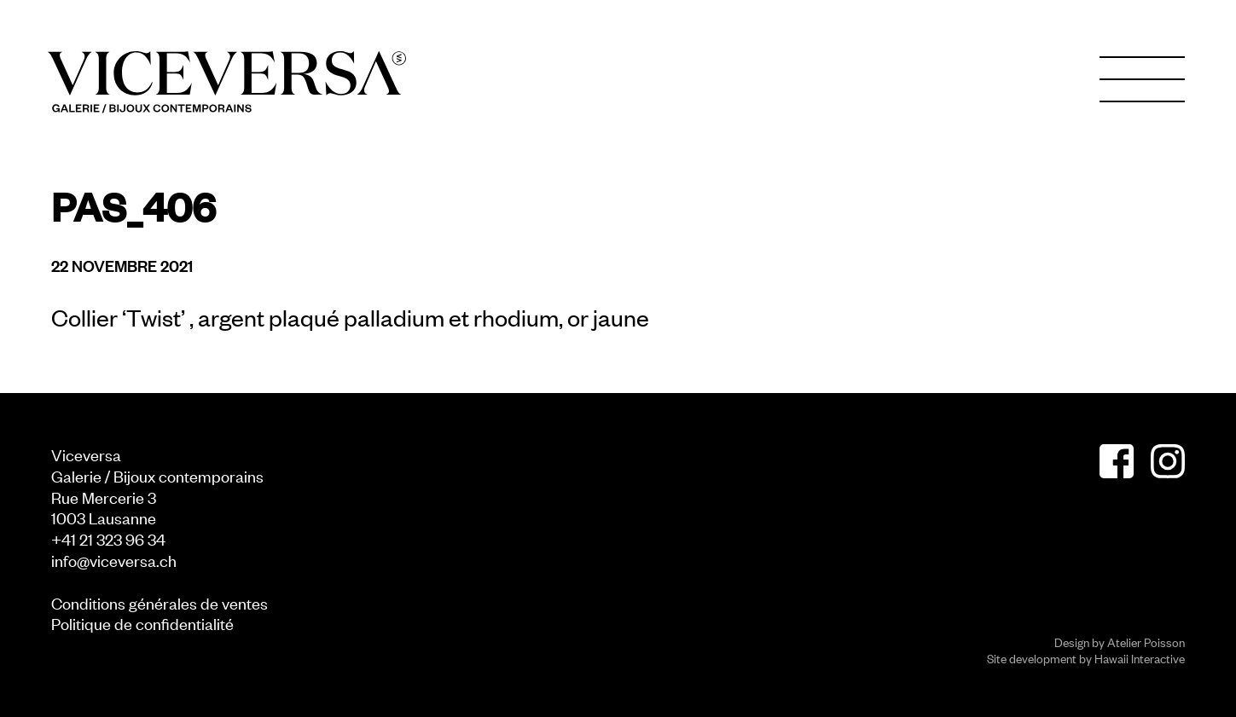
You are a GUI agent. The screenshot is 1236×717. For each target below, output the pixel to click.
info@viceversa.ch (114, 559)
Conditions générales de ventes (159, 602)
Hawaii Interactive (1139, 658)
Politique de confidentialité (142, 622)
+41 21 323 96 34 (108, 538)
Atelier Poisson (1146, 642)
